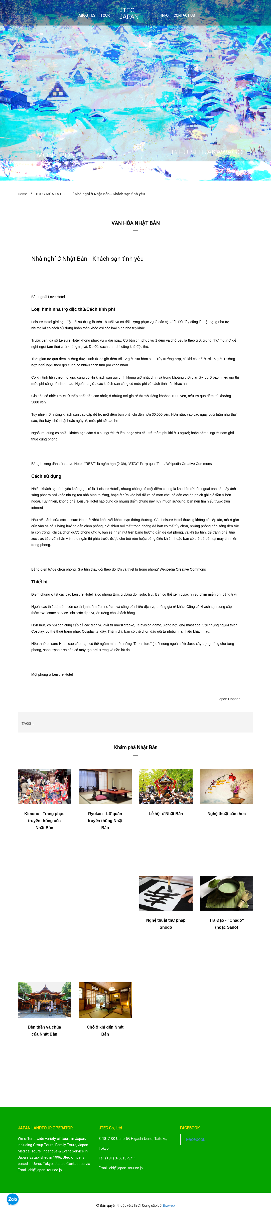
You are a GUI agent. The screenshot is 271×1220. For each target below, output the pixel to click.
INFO (165, 16)
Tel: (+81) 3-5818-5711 (117, 1158)
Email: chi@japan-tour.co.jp (121, 1168)
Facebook (195, 1139)
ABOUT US (86, 16)
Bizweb (169, 1205)
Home (22, 194)
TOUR (105, 16)
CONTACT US (184, 16)
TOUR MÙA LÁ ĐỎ (50, 194)
